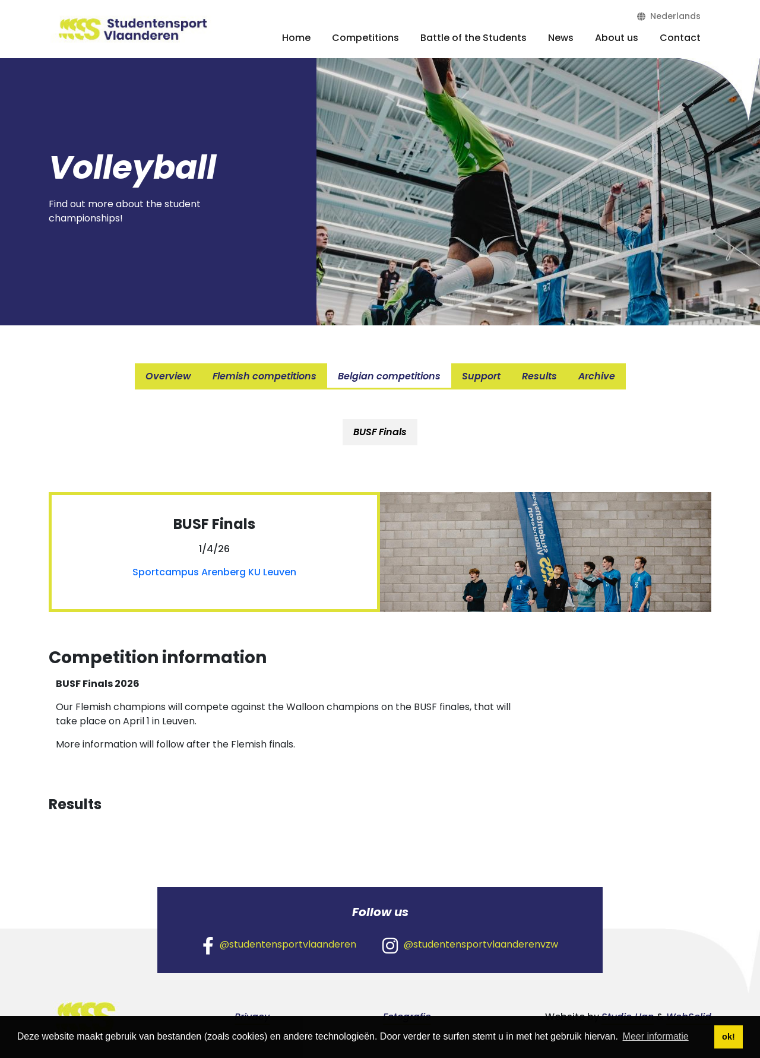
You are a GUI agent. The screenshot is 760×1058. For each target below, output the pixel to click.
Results (539, 376)
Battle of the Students (473, 38)
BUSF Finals (380, 432)
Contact (680, 38)
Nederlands (669, 16)
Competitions (365, 38)
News (561, 38)
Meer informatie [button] (656, 1036)
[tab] (380, 432)
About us (616, 38)
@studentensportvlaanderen (279, 945)
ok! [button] (728, 1036)
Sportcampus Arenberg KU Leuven (214, 572)
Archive (596, 376)
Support (481, 376)
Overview (168, 376)
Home (296, 38)
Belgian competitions (389, 376)
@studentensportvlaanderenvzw (470, 945)
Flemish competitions (264, 376)
